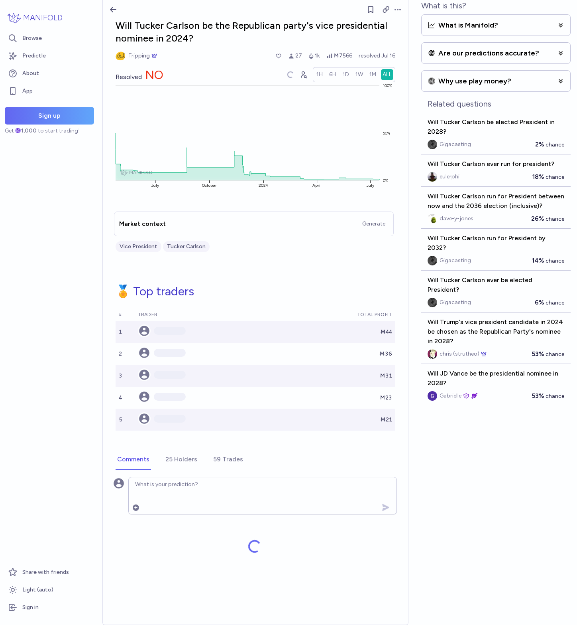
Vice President (138, 246)
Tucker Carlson (186, 246)
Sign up (49, 115)
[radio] (319, 74)
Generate (373, 223)
